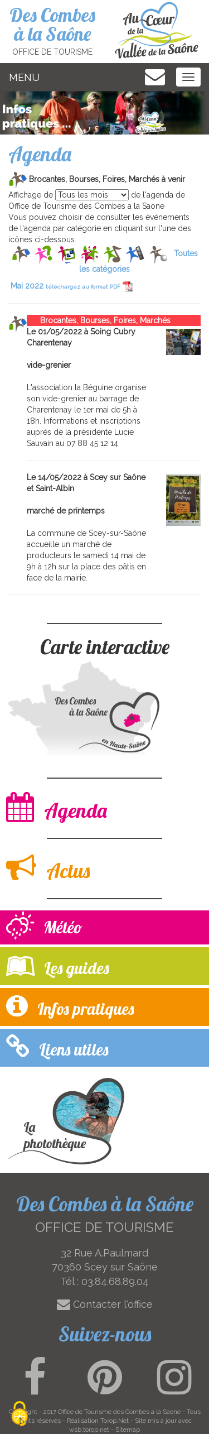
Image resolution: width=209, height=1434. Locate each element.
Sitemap (127, 1429)
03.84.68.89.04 (115, 1281)
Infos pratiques (70, 1006)
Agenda (56, 807)
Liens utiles (57, 1047)
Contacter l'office (105, 1304)
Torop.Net (114, 1421)
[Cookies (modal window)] (19, 1414)
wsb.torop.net (89, 1429)
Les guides (57, 965)
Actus (48, 867)
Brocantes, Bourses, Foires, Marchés (99, 320)
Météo (44, 927)
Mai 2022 (72, 285)
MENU (24, 77)
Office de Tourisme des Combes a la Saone (119, 1412)
